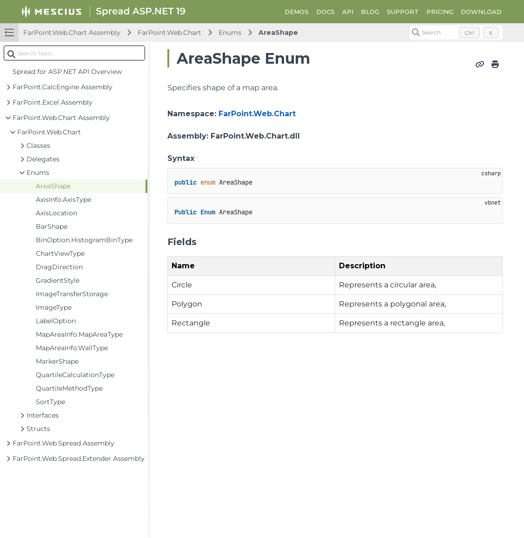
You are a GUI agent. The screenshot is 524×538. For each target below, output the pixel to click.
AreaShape (278, 32)
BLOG (370, 11)
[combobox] (74, 53)
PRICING (439, 11)
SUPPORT (403, 11)
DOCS (325, 11)
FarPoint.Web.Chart (169, 32)
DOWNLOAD (481, 11)
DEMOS (297, 11)
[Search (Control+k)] (456, 33)
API (347, 11)
